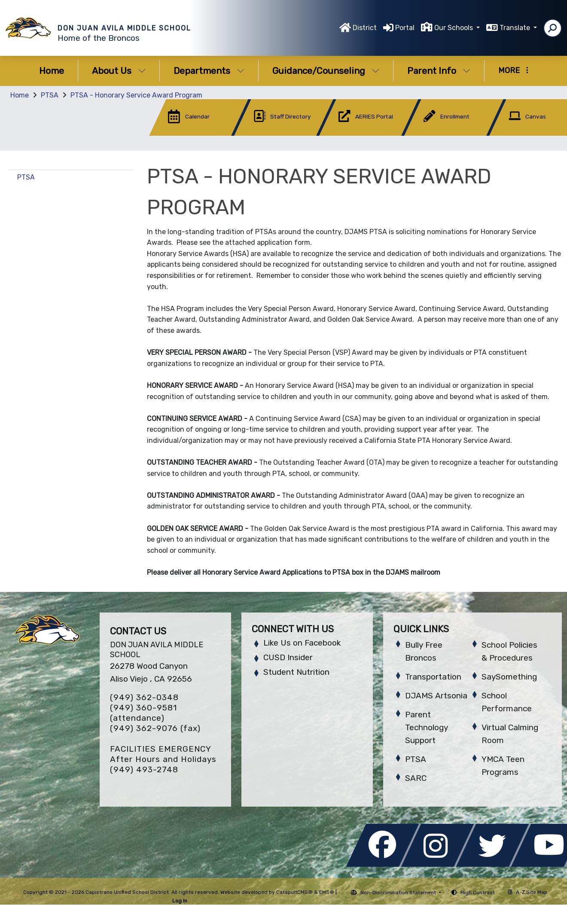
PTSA (49, 95)
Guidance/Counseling (325, 70)
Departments (209, 70)
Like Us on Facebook (302, 643)
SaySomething (509, 677)
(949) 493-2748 (144, 769)
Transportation (433, 677)
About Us (119, 70)
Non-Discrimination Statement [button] (398, 893)
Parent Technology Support (426, 727)
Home (51, 70)
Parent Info (438, 70)
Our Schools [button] (454, 28)
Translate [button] (516, 28)
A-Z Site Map (527, 892)
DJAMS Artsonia (436, 696)
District (365, 28)
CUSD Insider (288, 657)
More (513, 70)
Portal (405, 28)
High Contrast (477, 893)
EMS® (326, 892)
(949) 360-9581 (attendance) (143, 713)
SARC (416, 778)
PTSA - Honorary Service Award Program (136, 95)
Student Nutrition (296, 672)
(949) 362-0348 (144, 697)
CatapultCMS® (294, 892)
